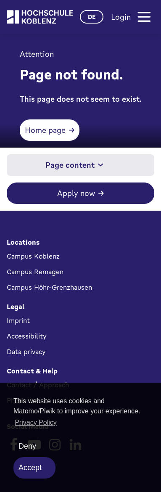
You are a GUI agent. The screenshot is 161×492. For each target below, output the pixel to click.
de (92, 17)
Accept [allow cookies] (30, 467)
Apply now (76, 193)
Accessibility (27, 336)
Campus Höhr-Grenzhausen (49, 287)
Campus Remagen (35, 271)
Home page (45, 130)
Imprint (18, 320)
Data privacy (26, 351)
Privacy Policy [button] (36, 422)
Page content (74, 165)
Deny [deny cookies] (27, 446)
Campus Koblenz (33, 256)
